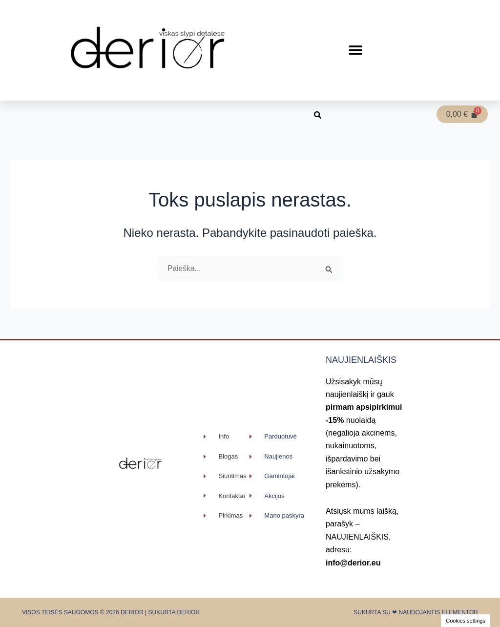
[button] (356, 51)
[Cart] (462, 114)
